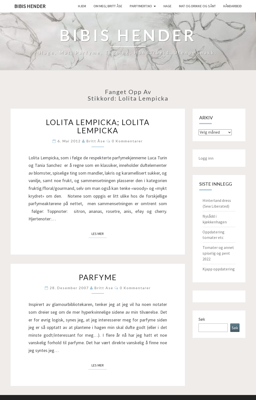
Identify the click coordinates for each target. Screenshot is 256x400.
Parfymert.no (141, 6)
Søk (201, 319)
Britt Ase (103, 288)
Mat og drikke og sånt (197, 6)
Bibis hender (30, 6)
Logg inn (206, 158)
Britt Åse (95, 141)
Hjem (82, 6)
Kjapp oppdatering (218, 268)
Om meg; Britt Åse (108, 6)
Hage (168, 6)
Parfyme (98, 277)
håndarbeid (232, 6)
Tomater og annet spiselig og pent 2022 (218, 253)
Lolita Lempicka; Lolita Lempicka (98, 126)
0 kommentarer (127, 141)
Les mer (99, 233)
